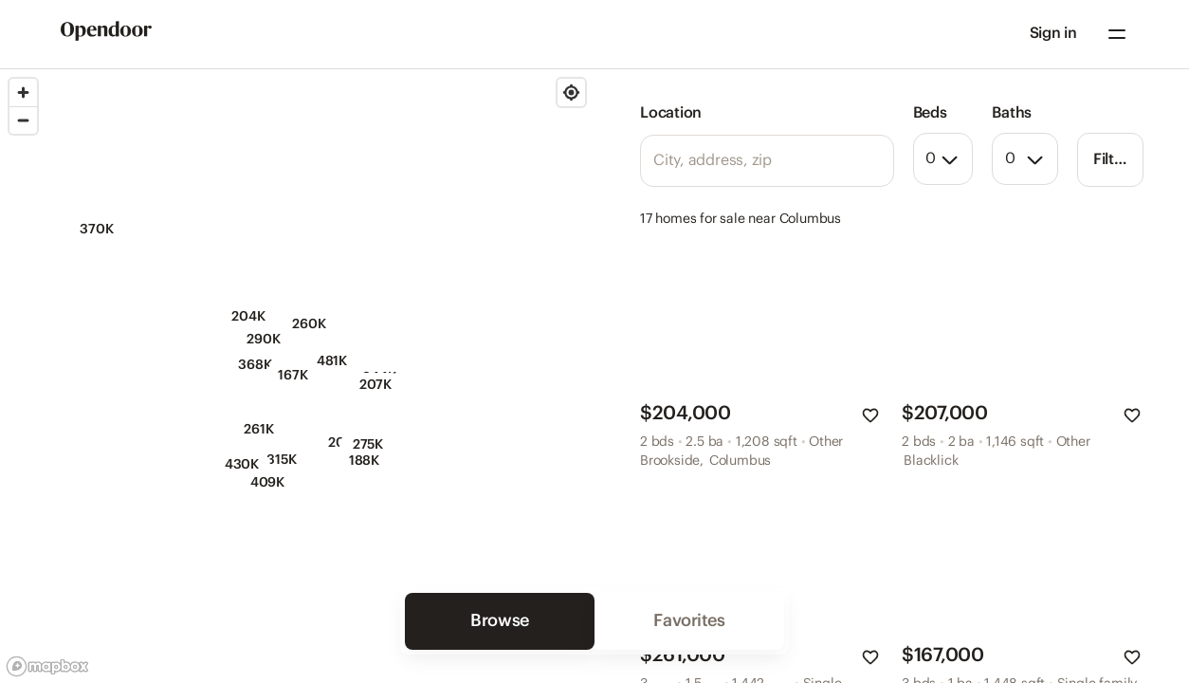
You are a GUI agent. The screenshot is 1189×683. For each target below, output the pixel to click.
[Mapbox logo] (47, 666)
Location (671, 113)
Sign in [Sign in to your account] (1053, 34)
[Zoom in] (23, 92)
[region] (297, 376)
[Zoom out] (23, 120)
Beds (930, 113)
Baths (1012, 113)
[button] (1053, 34)
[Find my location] (571, 92)
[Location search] (767, 161)
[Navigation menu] (1117, 34)
